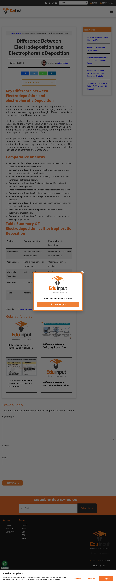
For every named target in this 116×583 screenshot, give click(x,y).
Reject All (91, 578)
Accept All (106, 578)
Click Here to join (58, 304)
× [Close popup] (82, 273)
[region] (58, 576)
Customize (77, 578)
